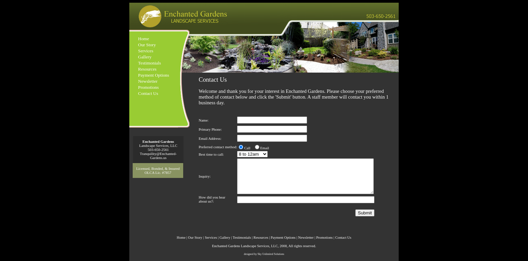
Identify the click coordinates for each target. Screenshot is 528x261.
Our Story (147, 44)
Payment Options (153, 75)
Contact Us (148, 93)
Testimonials (149, 63)
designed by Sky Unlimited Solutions (264, 254)
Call (247, 148)
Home (143, 38)
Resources (147, 69)
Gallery (145, 56)
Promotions (148, 87)
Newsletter (148, 81)
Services (145, 50)
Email (264, 148)
